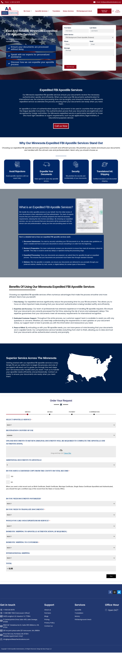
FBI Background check (84, 11)
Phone (66, 41)
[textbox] (59, 425)
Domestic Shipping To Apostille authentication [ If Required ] (36, 532)
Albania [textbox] (9, 436)
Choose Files (67, 453)
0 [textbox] (7, 465)
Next (111, 576)
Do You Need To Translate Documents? (25, 510)
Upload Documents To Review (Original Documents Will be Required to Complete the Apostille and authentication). (55, 442)
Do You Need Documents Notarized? (23, 499)
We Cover (28, 11)
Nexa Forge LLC (47, 649)
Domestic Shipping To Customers (22, 543)
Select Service (68, 34)
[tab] (27, 412)
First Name (67, 28)
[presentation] (78, 60)
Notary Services (68, 11)
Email (91, 41)
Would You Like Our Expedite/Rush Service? (28, 521)
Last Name (93, 28)
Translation (56, 11)
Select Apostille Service (19, 420)
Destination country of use (19, 431)
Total (9, 564)
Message (67, 48)
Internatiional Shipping (18, 553)
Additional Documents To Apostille (24, 460)
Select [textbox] (9, 504)
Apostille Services (42, 11)
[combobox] (61, 425)
